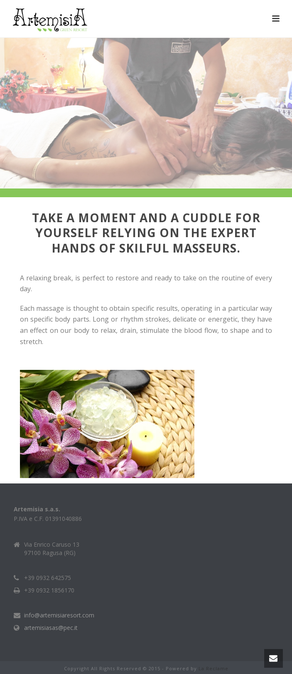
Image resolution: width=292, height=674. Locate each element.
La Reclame (213, 668)
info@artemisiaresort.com (59, 615)
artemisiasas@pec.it (51, 628)
